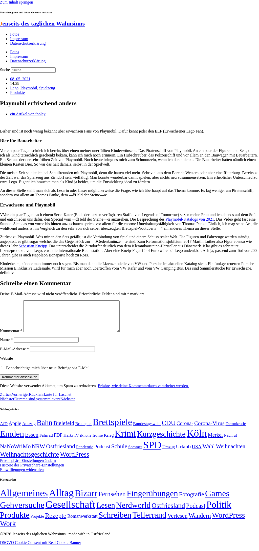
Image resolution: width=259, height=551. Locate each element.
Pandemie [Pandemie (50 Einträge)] (84, 453)
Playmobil (28, 88)
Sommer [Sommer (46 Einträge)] (135, 453)
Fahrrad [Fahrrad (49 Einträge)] (46, 441)
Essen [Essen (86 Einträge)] (31, 441)
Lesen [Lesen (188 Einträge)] (105, 511)
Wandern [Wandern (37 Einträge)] (199, 521)
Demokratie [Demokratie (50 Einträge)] (236, 429)
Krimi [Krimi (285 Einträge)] (125, 440)
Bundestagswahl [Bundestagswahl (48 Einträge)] (147, 429)
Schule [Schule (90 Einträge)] (119, 452)
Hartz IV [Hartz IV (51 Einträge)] (71, 441)
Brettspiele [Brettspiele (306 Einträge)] (112, 428)
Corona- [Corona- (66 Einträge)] (185, 429)
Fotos (14, 34)
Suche (5, 70)
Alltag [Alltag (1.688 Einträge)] (61, 498)
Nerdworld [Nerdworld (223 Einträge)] (133, 511)
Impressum (19, 39)
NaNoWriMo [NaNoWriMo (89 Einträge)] (15, 452)
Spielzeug (47, 88)
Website (6, 364)
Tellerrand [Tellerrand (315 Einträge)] (149, 521)
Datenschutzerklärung (28, 43)
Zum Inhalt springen (16, 2)
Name (6, 346)
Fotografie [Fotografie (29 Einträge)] (191, 500)
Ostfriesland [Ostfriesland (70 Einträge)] (168, 511)
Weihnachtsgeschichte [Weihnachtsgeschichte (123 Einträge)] (29, 460)
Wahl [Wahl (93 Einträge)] (208, 452)
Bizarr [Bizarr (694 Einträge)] (86, 499)
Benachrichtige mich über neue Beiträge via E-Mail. (48, 374)
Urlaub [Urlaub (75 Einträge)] (183, 453)
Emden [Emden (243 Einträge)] (12, 439)
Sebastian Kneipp (33, 246)
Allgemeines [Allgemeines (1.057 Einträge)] (24, 499)
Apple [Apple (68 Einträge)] (15, 429)
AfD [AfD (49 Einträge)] (4, 429)
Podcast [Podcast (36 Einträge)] (195, 511)
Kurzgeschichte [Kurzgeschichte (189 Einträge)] (161, 440)
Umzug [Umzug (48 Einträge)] (168, 453)
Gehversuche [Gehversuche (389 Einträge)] (22, 511)
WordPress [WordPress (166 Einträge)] (228, 521)
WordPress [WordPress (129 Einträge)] (74, 460)
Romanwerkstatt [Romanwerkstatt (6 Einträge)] (82, 522)
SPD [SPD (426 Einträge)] (152, 450)
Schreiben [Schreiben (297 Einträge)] (114, 521)
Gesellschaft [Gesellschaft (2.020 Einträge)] (70, 510)
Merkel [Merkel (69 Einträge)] (215, 441)
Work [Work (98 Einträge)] (8, 530)
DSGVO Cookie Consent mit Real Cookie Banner (40, 548)
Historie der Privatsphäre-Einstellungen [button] (32, 471)
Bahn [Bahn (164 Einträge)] (44, 429)
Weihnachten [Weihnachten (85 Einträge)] (230, 452)
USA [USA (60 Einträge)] (196, 452)
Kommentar (11, 337)
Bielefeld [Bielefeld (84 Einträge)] (63, 429)
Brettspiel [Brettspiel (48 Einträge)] (83, 429)
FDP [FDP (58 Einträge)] (58, 441)
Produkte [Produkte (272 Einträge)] (15, 521)
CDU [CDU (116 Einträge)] (169, 429)
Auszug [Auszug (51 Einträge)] (29, 429)
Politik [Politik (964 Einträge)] (218, 511)
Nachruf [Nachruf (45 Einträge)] (230, 441)
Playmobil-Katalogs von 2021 (189, 219)
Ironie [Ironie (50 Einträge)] (97, 441)
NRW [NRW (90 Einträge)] (38, 452)
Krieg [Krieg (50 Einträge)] (109, 441)
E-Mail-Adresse (14, 355)
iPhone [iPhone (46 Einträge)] (85, 441)
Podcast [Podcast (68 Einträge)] (102, 452)
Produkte (17, 92)
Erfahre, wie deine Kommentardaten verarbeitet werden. (143, 392)
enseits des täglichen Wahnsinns (42, 23)
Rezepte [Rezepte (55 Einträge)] (55, 521)
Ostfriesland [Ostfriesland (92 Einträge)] (60, 452)
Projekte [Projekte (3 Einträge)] (37, 522)
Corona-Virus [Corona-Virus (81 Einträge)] (209, 429)
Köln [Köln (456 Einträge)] (197, 439)
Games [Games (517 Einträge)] (217, 499)
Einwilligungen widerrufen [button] (22, 476)
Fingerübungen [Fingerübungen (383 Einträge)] (152, 499)
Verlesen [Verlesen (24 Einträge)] (177, 521)
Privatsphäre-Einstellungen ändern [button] (28, 466)
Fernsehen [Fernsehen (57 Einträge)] (112, 500)
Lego (14, 88)
